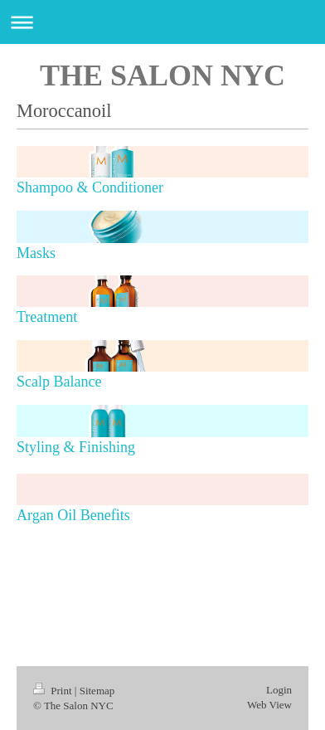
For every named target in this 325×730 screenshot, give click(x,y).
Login (279, 690)
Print (54, 690)
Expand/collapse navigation (162, 22)
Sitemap (97, 690)
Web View (269, 704)
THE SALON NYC (162, 75)
